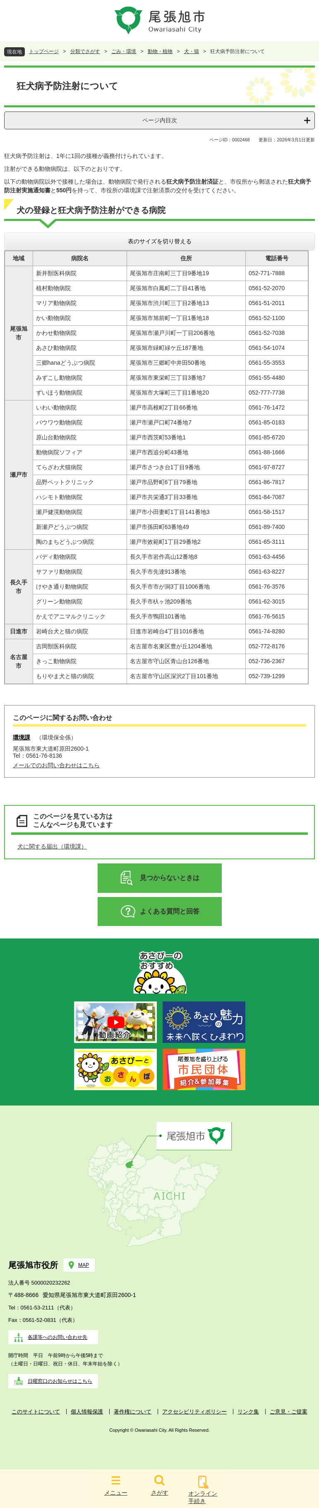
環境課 (21, 737)
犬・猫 (191, 51)
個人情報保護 (87, 1412)
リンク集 (248, 1412)
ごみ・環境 (123, 51)
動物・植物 (160, 51)
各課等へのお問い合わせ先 (57, 1337)
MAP (83, 1265)
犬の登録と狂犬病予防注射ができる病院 (91, 210)
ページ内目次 (159, 120)
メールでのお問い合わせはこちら (56, 765)
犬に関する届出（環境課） (52, 846)
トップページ (44, 51)
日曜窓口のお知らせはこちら (60, 1381)
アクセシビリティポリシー (194, 1412)
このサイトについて (36, 1412)
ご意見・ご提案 (288, 1412)
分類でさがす (85, 51)
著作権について (132, 1412)
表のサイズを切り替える (160, 241)
